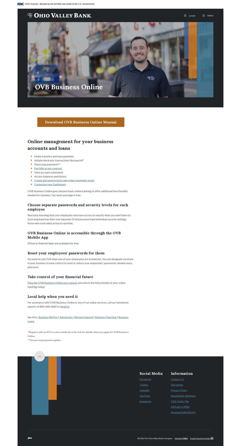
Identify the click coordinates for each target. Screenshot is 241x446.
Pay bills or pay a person (48, 168)
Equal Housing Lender (201, 438)
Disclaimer (177, 384)
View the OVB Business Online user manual (52, 282)
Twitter (151, 385)
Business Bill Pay (48, 317)
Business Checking (105, 317)
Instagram (151, 401)
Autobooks (66, 317)
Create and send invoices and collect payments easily (64, 180)
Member (181, 438)
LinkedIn (151, 390)
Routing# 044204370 (183, 412)
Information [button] (182, 373)
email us (64, 306)
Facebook (151, 379)
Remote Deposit (83, 317)
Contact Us (177, 379)
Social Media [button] (151, 373)
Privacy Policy (179, 390)
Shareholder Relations (183, 395)
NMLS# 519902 (180, 406)
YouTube (151, 396)
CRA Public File (180, 401)
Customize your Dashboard (50, 184)
